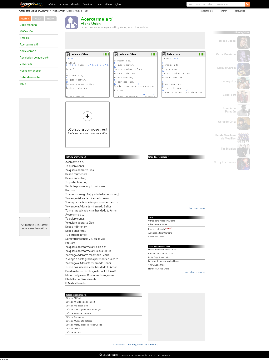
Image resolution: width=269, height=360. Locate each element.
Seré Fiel (25, 37)
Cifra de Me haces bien (77, 306)
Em (72, 58)
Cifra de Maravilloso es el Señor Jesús (84, 325)
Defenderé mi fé (30, 77)
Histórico (50, 19)
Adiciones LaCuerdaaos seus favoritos (34, 226)
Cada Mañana (28, 24)
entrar (223, 10)
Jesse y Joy (228, 81)
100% (23, 83)
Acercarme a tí (29, 44)
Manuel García (226, 67)
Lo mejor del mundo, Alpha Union (163, 261)
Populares (25, 19)
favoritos (87, 4)
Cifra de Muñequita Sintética (79, 321)
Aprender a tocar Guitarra (160, 233)
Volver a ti (26, 64)
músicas (52, 4)
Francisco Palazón (229, 110)
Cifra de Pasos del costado (78, 313)
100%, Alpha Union (157, 265)
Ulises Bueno (227, 40)
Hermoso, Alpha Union (158, 269)
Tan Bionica (228, 148)
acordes (63, 4)
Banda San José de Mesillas (225, 137)
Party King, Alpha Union (159, 257)
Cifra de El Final (73, 298)
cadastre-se (206, 10)
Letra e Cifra (79, 54)
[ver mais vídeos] (197, 208)
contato (166, 355)
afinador (75, 4)
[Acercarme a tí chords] (147, 344)
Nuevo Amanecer (30, 70)
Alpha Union (59, 10)
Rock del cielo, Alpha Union (160, 253)
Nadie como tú (28, 51)
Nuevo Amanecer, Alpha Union (162, 249)
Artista (38, 19)
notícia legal (127, 355)
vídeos (108, 4)
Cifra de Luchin (73, 328)
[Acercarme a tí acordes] (124, 344)
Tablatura (174, 54)
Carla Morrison (226, 54)
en (155, 355)
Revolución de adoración (34, 57)
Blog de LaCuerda (160, 229)
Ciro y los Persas (225, 162)
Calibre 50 (229, 94)
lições (118, 4)
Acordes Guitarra (156, 236)
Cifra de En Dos (73, 332)
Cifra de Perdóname (75, 317)
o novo (98, 4)
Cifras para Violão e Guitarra (33, 10)
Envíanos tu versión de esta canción (87, 123)
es (150, 355)
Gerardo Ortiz (227, 121)
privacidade (141, 355)
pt (159, 355)
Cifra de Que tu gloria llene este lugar (83, 309)
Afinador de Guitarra (157, 224)
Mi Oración (26, 31)
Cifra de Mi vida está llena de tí (80, 302)
